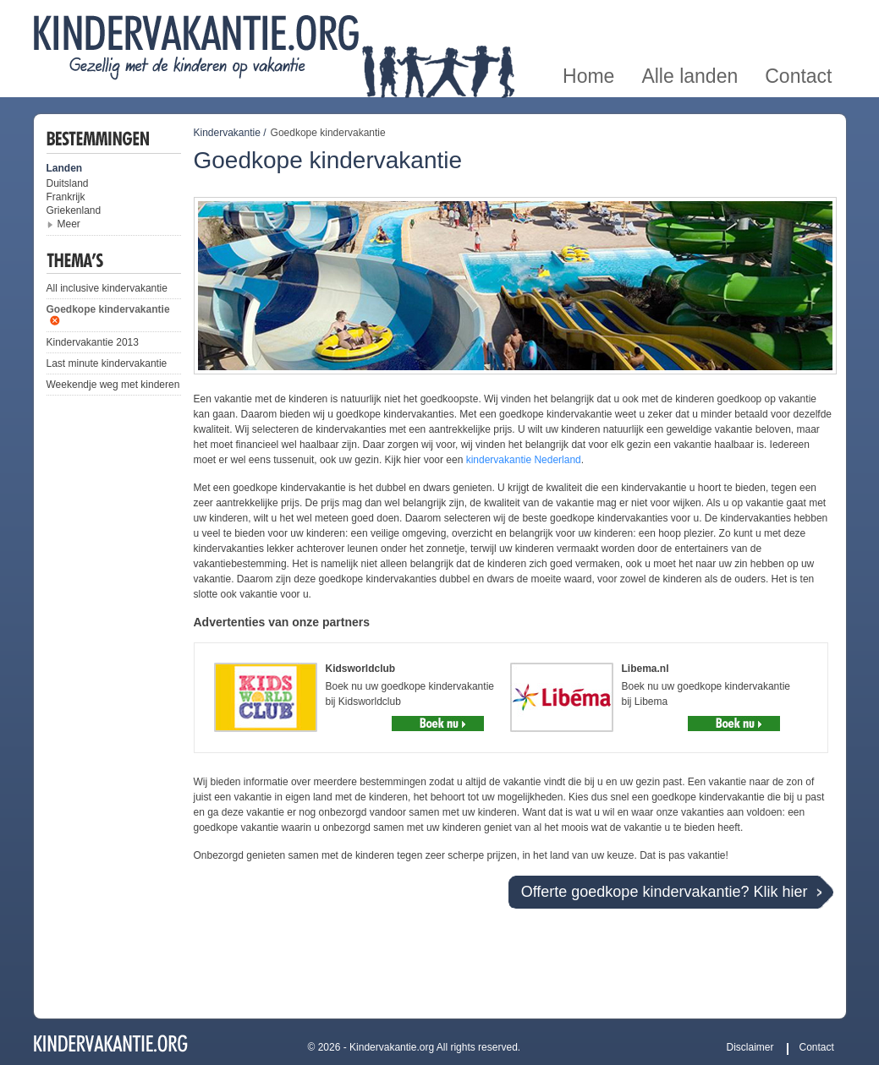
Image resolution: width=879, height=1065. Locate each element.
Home (588, 20)
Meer (69, 224)
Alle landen (689, 20)
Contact (798, 20)
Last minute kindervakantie (107, 363)
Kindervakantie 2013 (93, 342)
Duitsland (68, 183)
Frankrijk (66, 197)
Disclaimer (750, 1047)
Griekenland (74, 210)
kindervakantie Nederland (523, 460)
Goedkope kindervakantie (108, 309)
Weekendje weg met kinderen (113, 384)
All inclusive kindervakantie (107, 288)
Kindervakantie (227, 133)
